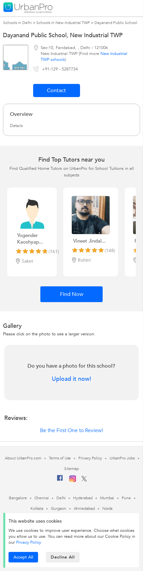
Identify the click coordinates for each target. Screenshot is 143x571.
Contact (56, 90)
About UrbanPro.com (23, 458)
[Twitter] (84, 480)
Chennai (41, 498)
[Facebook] (60, 480)
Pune (126, 498)
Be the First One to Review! (71, 430)
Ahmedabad (84, 508)
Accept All (23, 557)
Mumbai (107, 498)
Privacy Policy (28, 542)
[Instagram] (72, 480)
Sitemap (71, 468)
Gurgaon (58, 508)
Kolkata (37, 508)
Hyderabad (82, 498)
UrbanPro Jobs (122, 458)
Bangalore (18, 498)
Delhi (61, 498)
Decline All (63, 557)
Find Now (71, 294)
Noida (107, 508)
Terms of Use (60, 458)
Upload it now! (71, 379)
